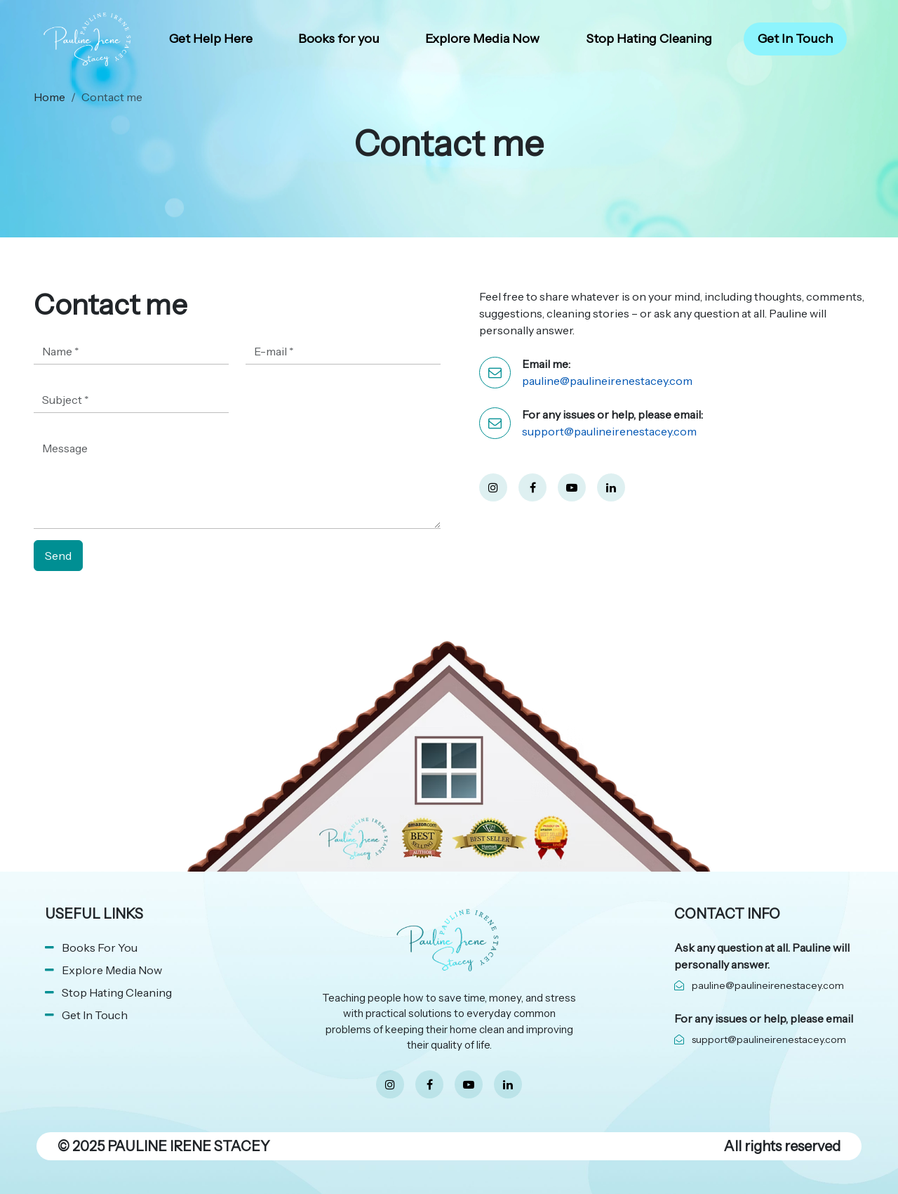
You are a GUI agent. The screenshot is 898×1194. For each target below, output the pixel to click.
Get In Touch (795, 38)
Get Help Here (211, 38)
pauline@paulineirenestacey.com (607, 381)
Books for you (339, 38)
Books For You (100, 947)
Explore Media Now (482, 38)
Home (49, 97)
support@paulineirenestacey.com (609, 431)
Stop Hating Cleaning (649, 38)
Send (58, 556)
